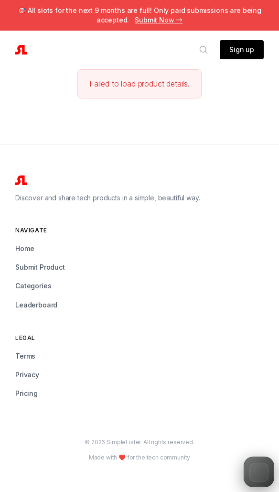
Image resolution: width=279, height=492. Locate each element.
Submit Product (40, 267)
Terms (25, 356)
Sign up (241, 49)
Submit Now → (158, 20)
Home (24, 248)
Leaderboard (36, 305)
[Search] (203, 49)
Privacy (27, 375)
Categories (33, 286)
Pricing (26, 393)
